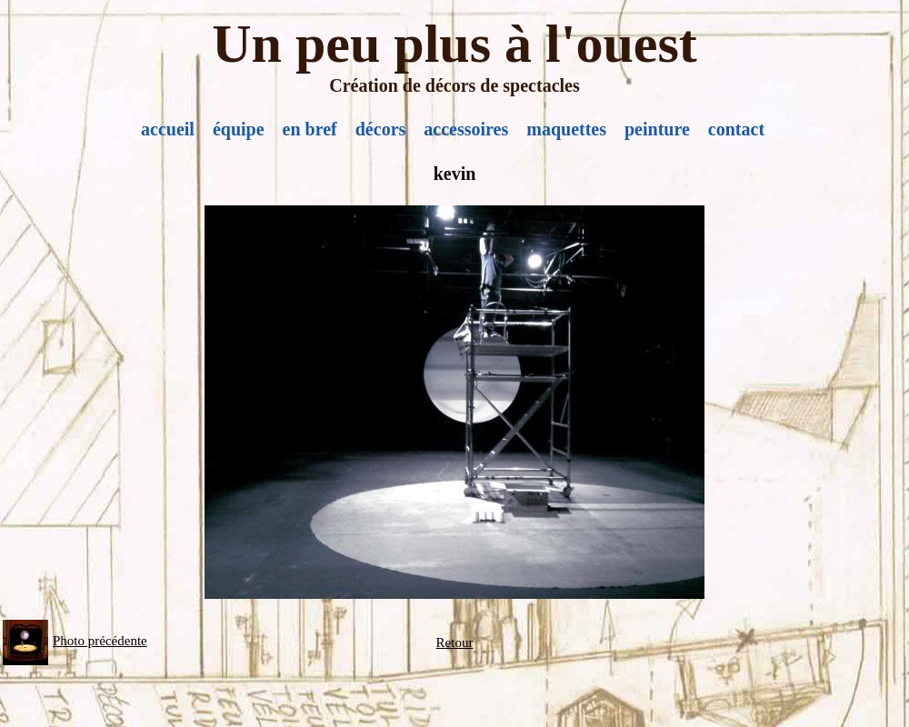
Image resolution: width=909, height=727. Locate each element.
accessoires (466, 129)
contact (736, 129)
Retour (455, 642)
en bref (310, 129)
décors (380, 129)
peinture (657, 129)
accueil (168, 129)
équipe (239, 129)
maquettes (566, 129)
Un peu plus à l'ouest (454, 44)
